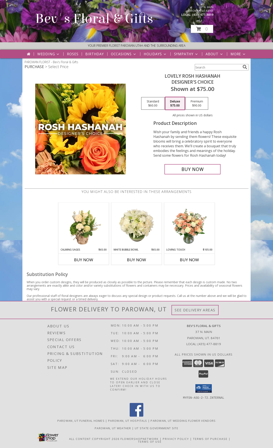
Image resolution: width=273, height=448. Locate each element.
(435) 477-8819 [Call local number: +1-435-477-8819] (202, 15)
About (215, 54)
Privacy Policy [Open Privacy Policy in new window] (176, 439)
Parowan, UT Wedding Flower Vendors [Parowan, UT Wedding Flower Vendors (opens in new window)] (183, 420)
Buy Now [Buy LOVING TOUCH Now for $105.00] (189, 260)
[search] (244, 67)
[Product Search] (218, 67)
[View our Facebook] (136, 415)
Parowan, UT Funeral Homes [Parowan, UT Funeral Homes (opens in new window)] (81, 420)
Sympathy (186, 54)
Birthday (94, 54)
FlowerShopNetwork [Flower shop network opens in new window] (140, 439)
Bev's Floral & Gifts (94, 19)
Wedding (48, 54)
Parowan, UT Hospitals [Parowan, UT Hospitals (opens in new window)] (127, 420)
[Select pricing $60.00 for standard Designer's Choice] (152, 103)
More (238, 54)
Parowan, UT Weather (113, 428)
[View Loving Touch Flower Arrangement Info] (189, 225)
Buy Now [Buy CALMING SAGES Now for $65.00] (83, 260)
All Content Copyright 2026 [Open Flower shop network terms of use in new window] (94, 439)
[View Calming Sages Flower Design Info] (84, 225)
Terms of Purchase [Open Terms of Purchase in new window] (210, 439)
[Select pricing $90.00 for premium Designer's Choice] (197, 103)
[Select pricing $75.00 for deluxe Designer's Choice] (175, 103)
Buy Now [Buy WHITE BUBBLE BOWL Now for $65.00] (136, 260)
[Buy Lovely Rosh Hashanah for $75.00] (192, 169)
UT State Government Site (156, 428)
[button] (202, 29)
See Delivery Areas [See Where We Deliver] (195, 310)
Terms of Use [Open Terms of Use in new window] (150, 441)
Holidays (155, 54)
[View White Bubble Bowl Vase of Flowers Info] (136, 225)
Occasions (124, 54)
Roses (72, 54)
